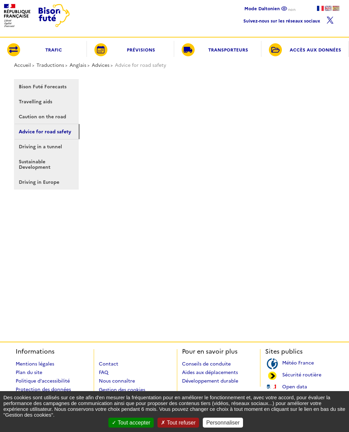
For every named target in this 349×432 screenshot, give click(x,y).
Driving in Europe (39, 182)
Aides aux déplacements (210, 372)
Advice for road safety (45, 132)
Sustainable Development (34, 164)
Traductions (50, 65)
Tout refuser (178, 423)
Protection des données (43, 389)
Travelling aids (35, 102)
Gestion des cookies (122, 390)
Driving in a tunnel (40, 147)
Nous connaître (117, 381)
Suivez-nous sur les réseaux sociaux (288, 19)
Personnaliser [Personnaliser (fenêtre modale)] (223, 423)
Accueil (22, 65)
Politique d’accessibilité (43, 381)
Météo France (298, 362)
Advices (100, 65)
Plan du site (29, 372)
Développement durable (210, 381)
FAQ (103, 372)
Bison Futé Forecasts (42, 87)
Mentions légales (35, 364)
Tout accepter (131, 423)
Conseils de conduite (206, 364)
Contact (108, 364)
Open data (294, 386)
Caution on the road (42, 117)
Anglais (78, 65)
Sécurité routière (301, 374)
